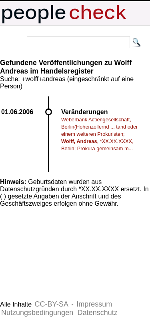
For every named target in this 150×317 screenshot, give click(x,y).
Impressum (94, 304)
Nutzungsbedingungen (37, 313)
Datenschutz (98, 313)
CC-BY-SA (51, 304)
